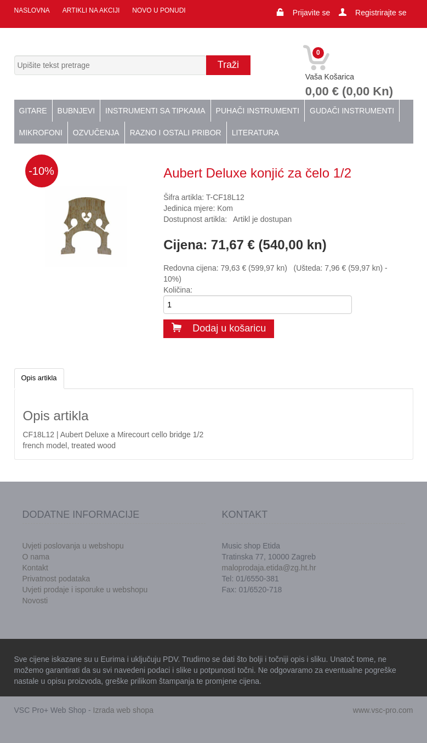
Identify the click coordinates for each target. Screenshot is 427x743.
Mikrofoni (40, 132)
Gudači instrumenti (352, 110)
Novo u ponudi (158, 10)
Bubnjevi (76, 110)
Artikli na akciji (90, 10)
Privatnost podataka (56, 578)
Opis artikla (39, 378)
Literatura (255, 132)
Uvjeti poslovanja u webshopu (73, 545)
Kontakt (35, 567)
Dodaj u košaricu (219, 328)
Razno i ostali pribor (175, 132)
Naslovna (32, 10)
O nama (36, 556)
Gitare (33, 110)
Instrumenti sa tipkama (155, 110)
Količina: (177, 289)
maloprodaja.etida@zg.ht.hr (269, 567)
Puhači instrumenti (257, 110)
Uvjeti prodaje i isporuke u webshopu (85, 589)
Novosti (35, 600)
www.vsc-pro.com (383, 710)
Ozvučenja (96, 132)
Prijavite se (311, 12)
